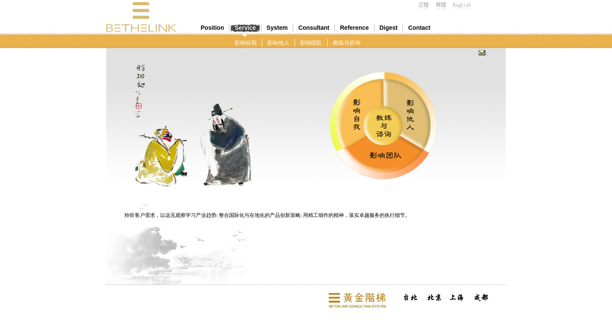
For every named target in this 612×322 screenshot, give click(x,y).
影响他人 (278, 43)
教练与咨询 (346, 43)
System (277, 27)
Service (245, 27)
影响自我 (246, 43)
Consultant (313, 27)
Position (212, 27)
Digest (389, 27)
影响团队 (311, 43)
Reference (354, 27)
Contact (419, 27)
